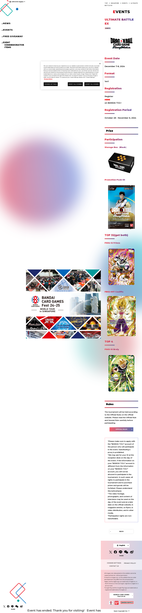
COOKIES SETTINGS (114, 563)
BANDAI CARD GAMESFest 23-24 (121, 595)
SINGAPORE (115, 3)
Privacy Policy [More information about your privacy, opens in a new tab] (48, 79)
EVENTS (9, 30)
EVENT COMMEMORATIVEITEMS (14, 44)
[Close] (100, 63)
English (17, 1)
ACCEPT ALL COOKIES (92, 84)
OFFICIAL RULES (121, 429)
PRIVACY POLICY (130, 563)
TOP (106, 3)
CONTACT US (114, 566)
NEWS (8, 23)
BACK (121, 531)
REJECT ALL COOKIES (75, 84)
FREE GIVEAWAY (14, 36)
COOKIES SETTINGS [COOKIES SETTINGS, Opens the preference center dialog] (51, 84)
